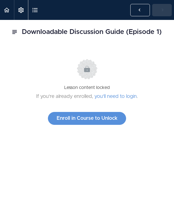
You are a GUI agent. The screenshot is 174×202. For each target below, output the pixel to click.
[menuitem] (21, 10)
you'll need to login (115, 96)
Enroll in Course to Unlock (87, 118)
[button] (7, 10)
